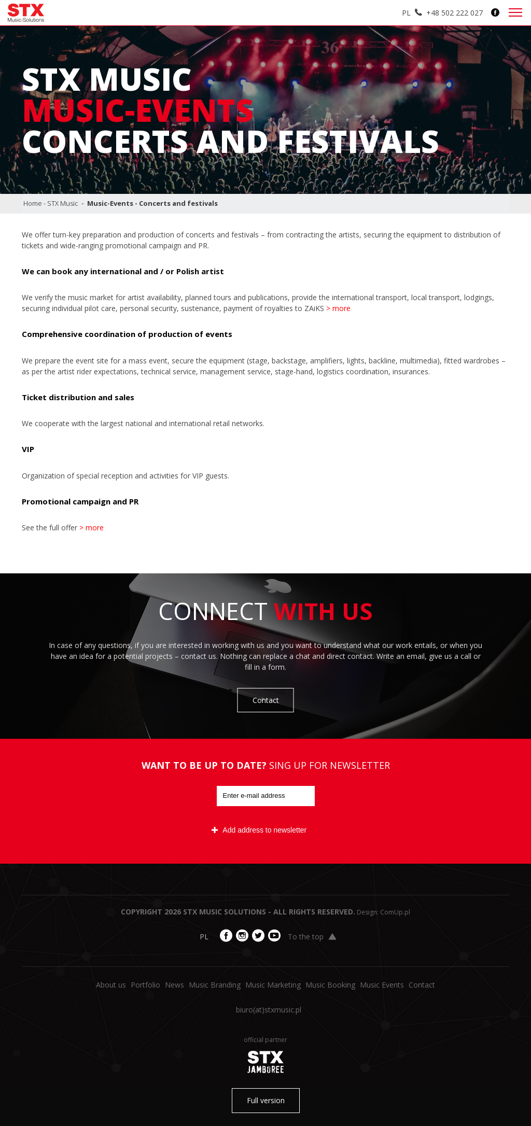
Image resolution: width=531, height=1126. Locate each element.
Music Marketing (273, 985)
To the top (312, 936)
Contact (266, 700)
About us (111, 985)
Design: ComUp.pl (383, 912)
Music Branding (215, 985)
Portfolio (145, 985)
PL (406, 13)
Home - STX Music (50, 203)
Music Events (382, 985)
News (174, 985)
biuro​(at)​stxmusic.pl (268, 1010)
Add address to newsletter (259, 830)
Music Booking (330, 985)
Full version (266, 1100)
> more (338, 308)
